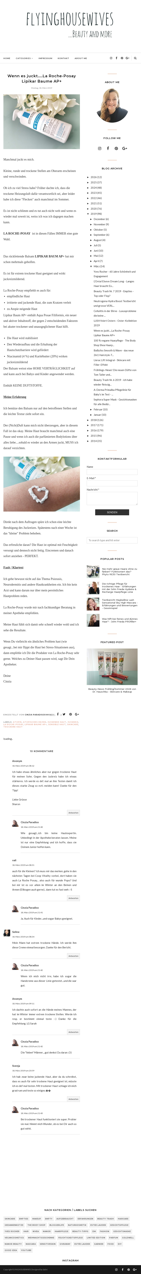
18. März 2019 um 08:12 (23, 766)
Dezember (99, 219)
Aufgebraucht (65, 1219)
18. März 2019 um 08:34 (23, 936)
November (99, 224)
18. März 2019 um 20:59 (23, 1070)
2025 (94, 182)
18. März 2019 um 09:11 (23, 1003)
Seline (16, 931)
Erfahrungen (85, 1219)
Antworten (73, 812)
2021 (94, 203)
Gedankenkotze (14, 1225)
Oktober (98, 229)
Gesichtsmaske (122, 1231)
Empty (48, 1219)
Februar (98, 409)
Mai (96, 255)
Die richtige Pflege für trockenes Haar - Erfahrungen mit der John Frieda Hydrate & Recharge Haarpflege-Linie (119, 587)
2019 (94, 213)
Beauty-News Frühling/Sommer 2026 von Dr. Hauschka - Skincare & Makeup (112, 690)
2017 (94, 425)
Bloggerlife (57, 1225)
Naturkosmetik (77, 1225)
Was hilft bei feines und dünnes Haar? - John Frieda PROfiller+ (120, 620)
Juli (95, 245)
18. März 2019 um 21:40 (32, 827)
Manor (47, 1231)
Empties (23, 1219)
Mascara (31, 1244)
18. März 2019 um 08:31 (23, 865)
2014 (94, 440)
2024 (94, 187)
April (96, 261)
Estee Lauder (98, 1225)
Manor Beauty (13, 1244)
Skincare (72, 724)
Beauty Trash (105, 1219)
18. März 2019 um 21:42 (32, 970)
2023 (94, 192)
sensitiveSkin (48, 1244)
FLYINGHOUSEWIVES (21, 1269)
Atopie (17, 722)
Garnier (99, 1244)
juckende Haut (57, 722)
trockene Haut (13, 727)
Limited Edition (96, 1238)
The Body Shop (36, 1225)
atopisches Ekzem (34, 722)
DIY (120, 1244)
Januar (97, 414)
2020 (94, 208)
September (100, 234)
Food (111, 1244)
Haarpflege (61, 1231)
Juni (96, 250)
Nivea (36, 1231)
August (98, 240)
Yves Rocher (12, 1231)
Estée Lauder (82, 1244)
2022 (94, 198)
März (97, 266)
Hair (26, 1231)
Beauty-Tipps (80, 1231)
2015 (94, 435)
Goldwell (128, 1238)
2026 (94, 177)
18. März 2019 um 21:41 (32, 912)
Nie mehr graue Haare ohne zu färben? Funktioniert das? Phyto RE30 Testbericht (119, 571)
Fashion (104, 1231)
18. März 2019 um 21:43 (32, 1113)
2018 (94, 419)
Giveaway (65, 1244)
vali (14, 860)
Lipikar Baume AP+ (36, 724)
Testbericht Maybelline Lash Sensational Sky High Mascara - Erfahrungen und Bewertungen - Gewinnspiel (120, 604)
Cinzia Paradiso (30, 822)
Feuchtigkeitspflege (70, 1238)
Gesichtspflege (119, 1225)
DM (94, 1231)
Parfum (113, 1238)
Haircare (123, 1219)
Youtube (26, 1250)
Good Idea (11, 1250)
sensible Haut (57, 724)
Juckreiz (73, 722)
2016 (94, 430)
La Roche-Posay (13, 724)
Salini (45, 1269)
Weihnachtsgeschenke (41, 1238)
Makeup (36, 1219)
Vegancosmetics (14, 1238)
